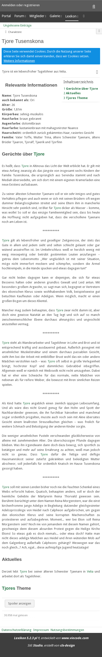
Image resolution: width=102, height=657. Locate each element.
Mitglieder (36, 16)
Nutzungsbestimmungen (67, 630)
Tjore (39, 153)
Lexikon (70, 16)
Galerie (55, 16)
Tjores (8, 588)
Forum (19, 16)
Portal (6, 16)
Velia (90, 571)
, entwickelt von (51, 638)
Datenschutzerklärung (17, 630)
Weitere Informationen (19, 61)
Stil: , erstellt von (51, 645)
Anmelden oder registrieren (21, 5)
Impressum (41, 630)
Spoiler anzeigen (19, 603)
